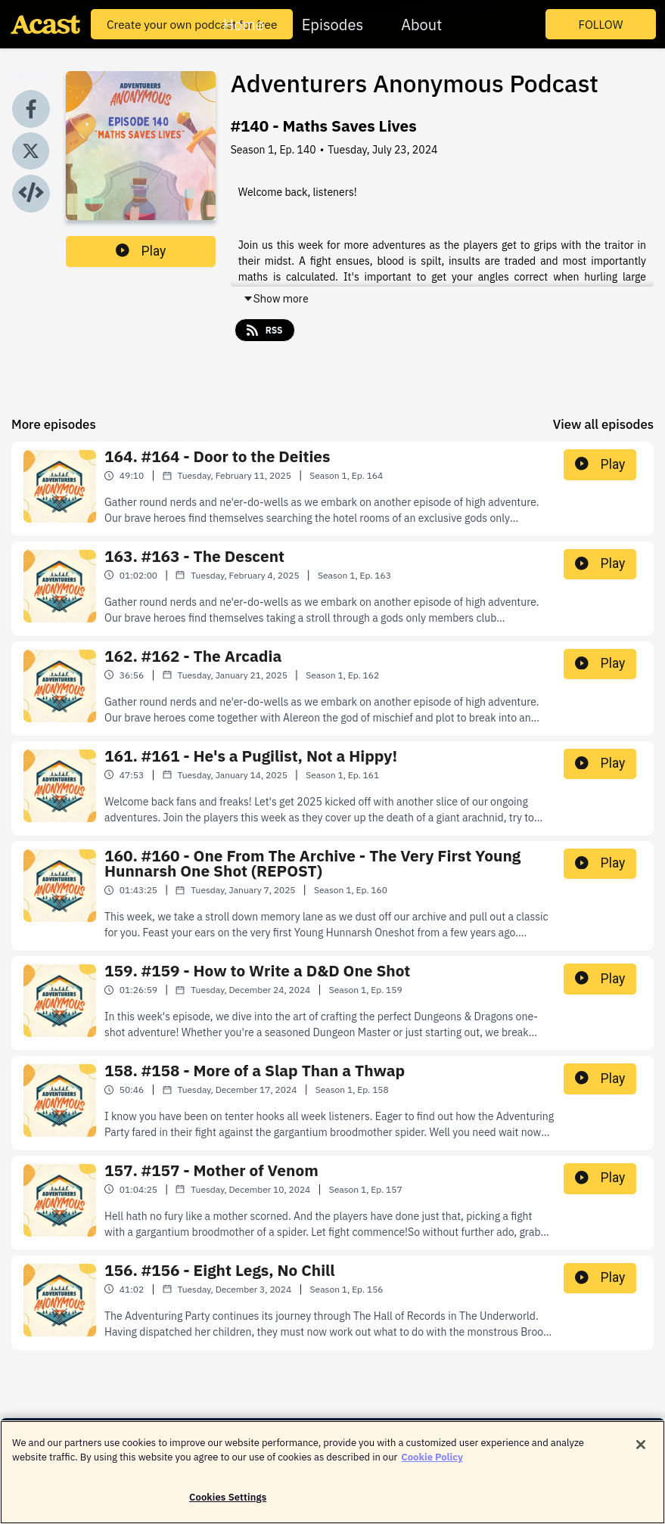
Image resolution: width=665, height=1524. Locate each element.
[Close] (640, 1453)
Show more (276, 299)
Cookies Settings (227, 1506)
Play (141, 251)
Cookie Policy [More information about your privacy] (432, 1466)
